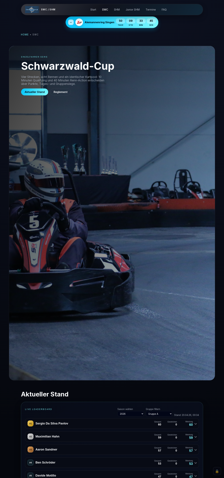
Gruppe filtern (159, 412)
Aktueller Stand (35, 92)
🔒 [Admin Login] (217, 471)
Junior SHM (133, 9)
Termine (151, 9)
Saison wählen (130, 412)
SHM (117, 9)
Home (25, 34)
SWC (105, 9)
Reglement (60, 92)
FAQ (164, 9)
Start (93, 9)
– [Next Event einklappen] (71, 22)
